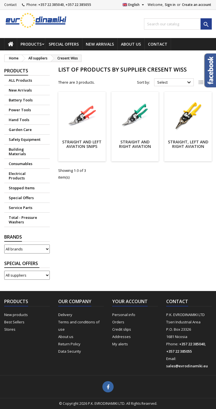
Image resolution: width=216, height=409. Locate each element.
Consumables (20, 163)
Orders (118, 321)
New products (16, 314)
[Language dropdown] (134, 5)
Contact (10, 4)
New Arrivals (100, 44)
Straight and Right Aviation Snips (135, 146)
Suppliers (21, 263)
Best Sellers (14, 321)
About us (131, 44)
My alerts (120, 343)
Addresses (121, 336)
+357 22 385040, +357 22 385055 (64, 4)
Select (174, 82)
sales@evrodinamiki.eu (187, 365)
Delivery (65, 314)
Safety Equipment (24, 139)
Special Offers (64, 44)
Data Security (69, 351)
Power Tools (20, 109)
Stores (9, 329)
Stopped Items (22, 187)
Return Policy (69, 343)
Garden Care (20, 129)
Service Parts (20, 207)
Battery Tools (21, 100)
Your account (130, 301)
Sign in (170, 4)
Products (31, 44)
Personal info (123, 314)
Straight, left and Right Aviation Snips (188, 146)
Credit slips (121, 329)
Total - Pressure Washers (23, 219)
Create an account (196, 4)
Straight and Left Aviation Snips (82, 144)
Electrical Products (17, 176)
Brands (13, 237)
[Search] (178, 24)
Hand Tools (19, 119)
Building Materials (17, 151)
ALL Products (20, 80)
